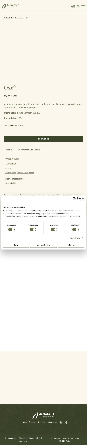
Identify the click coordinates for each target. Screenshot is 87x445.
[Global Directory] (73, 6)
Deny (16, 245)
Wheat (13, 173)
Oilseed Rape (22, 173)
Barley (8, 173)
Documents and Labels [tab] (29, 150)
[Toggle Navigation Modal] (83, 6)
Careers (32, 422)
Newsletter (41, 422)
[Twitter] (64, 422)
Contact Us (43, 139)
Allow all (71, 245)
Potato (31, 173)
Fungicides (19, 18)
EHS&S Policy (64, 441)
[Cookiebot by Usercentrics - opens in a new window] (74, 199)
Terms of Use (67, 438)
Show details (75, 238)
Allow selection (43, 245)
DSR (77, 438)
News (24, 422)
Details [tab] (8, 150)
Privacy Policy (54, 438)
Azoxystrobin (10, 183)
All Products (8, 18)
